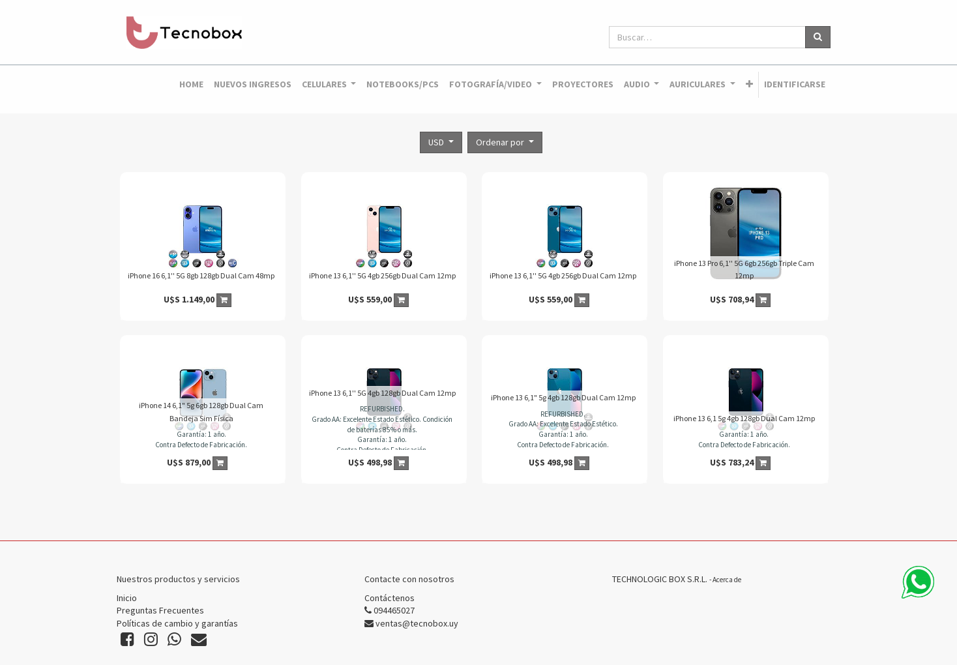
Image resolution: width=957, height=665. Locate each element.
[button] (749, 85)
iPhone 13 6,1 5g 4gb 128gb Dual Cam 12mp (744, 418)
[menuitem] (191, 85)
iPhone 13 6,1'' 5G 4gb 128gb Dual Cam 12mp (382, 393)
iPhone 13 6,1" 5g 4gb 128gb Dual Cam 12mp (563, 397)
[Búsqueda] (818, 37)
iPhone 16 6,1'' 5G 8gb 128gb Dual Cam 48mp (201, 275)
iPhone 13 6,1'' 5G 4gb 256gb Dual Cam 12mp (382, 275)
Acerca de (727, 579)
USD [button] (437, 142)
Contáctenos (389, 598)
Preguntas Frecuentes (160, 610)
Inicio (127, 598)
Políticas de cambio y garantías (177, 623)
